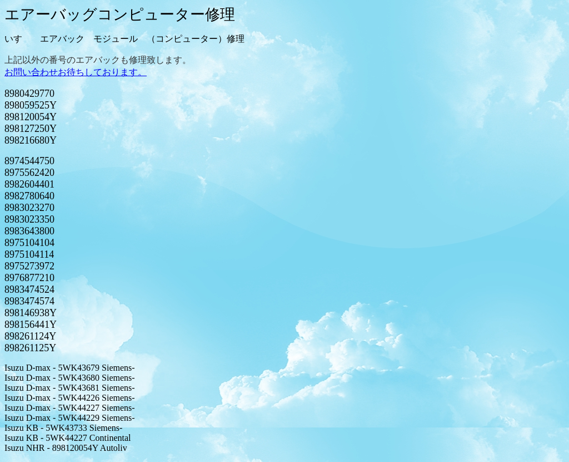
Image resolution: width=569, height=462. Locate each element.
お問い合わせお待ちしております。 (75, 72)
